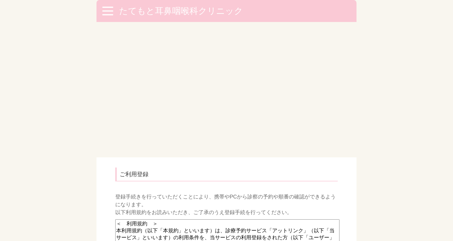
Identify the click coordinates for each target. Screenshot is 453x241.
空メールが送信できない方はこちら (165, 187)
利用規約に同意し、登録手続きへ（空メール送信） (226, 170)
